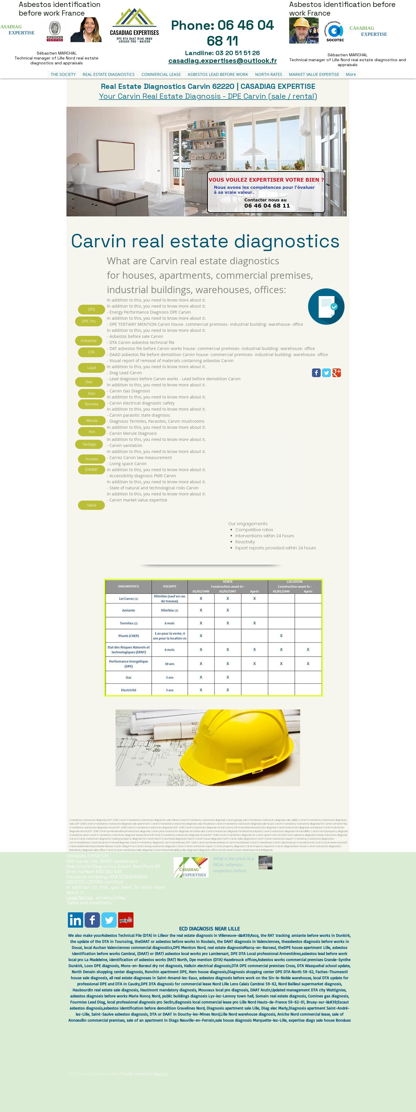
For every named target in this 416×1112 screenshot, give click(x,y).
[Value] (91, 505)
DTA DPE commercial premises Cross (263, 965)
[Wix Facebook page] (316, 372)
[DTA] (91, 352)
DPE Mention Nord (189, 947)
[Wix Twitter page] (326, 372)
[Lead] (91, 368)
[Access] (91, 459)
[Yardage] (89, 444)
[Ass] (92, 431)
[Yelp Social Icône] (125, 920)
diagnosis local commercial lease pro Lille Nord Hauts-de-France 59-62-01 (239, 1001)
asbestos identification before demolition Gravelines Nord (154, 1008)
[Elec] (91, 393)
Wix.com (161, 1073)
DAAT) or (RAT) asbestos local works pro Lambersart (183, 953)
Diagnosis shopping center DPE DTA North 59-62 (270, 971)
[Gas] (89, 382)
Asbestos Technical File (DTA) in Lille (133, 935)
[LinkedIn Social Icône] (75, 920)
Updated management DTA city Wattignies (308, 989)
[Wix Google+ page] (336, 372)
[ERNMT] (91, 469)
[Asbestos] (88, 341)
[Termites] (91, 404)
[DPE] (91, 309)
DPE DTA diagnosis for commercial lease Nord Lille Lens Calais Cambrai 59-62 (208, 983)
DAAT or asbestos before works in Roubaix (177, 941)
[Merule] (92, 420)
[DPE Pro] (88, 321)
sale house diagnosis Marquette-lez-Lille (251, 1020)
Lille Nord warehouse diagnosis (247, 1014)
